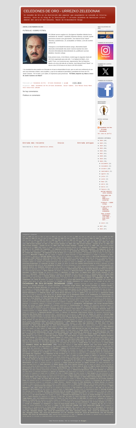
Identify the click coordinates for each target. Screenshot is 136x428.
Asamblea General (28, 267)
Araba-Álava (101, 260)
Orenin (27, 373)
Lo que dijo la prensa (75, 353)
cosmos (111, 287)
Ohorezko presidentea (41, 371)
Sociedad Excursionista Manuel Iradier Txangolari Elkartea (64, 393)
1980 (32, 242)
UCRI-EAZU (83, 398)
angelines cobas (106, 258)
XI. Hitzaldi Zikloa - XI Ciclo (101, 409)
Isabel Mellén (83, 330)
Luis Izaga (40, 355)
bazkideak (26, 272)
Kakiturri (46, 348)
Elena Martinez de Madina (31, 296)
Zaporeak (80, 414)
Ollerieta (90, 371)
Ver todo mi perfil (105, 133)
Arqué (59, 263)
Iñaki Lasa (63, 328)
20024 (50, 242)
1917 (112, 236)
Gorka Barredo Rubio (75, 318)
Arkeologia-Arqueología (30, 263)
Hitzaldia (108, 321)
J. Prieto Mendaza (99, 332)
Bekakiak (51, 274)
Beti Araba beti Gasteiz (82, 274)
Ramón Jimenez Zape (80, 384)
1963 (65, 240)
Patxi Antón (29, 377)
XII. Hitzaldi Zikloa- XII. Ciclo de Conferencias (46, 411)
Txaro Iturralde (80, 396)
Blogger (83, 421)
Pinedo (72, 378)
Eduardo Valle (45, 292)
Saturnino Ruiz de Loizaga (62, 391)
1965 (71, 240)
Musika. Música (75, 368)
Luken (74, 355)
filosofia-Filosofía (28, 310)
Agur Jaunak (51, 254)
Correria (104, 287)
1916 (105, 236)
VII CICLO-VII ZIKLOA (70, 405)
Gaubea (91, 314)
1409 (24, 236)
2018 (32, 85)
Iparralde (37, 330)
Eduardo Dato (107, 291)
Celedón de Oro (88, 281)
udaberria (92, 398)
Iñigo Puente (106, 328)
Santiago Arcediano (107, 389)
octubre (104, 168)
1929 (68, 238)
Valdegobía (36, 403)
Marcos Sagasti (93, 357)
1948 (35, 240)
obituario (110, 369)
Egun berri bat (93, 292)
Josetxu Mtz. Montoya (64, 344)
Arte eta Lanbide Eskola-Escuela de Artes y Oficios (89, 263)
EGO (75, 292)
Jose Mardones (33, 341)
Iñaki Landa (52, 328)
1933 (85, 238)
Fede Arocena (29, 308)
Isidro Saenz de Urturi (99, 330)
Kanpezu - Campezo (59, 348)
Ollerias (81, 371)
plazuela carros (34, 380)
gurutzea (80, 319)
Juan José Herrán (76, 346)
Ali (63, 256)
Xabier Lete (82, 409)
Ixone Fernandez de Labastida (79, 332)
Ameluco (69, 256)
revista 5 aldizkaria (61, 385)
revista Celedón (75, 385)
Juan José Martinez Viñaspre (92, 346)
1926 (55, 238)
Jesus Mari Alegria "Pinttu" (55, 335)
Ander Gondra (35, 258)
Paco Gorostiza (103, 373)
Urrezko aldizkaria (82, 402)
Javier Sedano (92, 334)
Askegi (68, 267)
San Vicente (46, 389)
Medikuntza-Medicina (92, 360)
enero (103, 223)
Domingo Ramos (64, 291)
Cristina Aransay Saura (41, 289)
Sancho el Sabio (57, 389)
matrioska (79, 360)
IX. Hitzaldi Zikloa (57, 332)
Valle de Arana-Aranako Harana (64, 403)
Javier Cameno (68, 85)
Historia (98, 321)
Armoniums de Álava (48, 263)
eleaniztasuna (106, 294)
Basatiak (66, 270)
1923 (44, 238)
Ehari (26, 294)
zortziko (36, 416)
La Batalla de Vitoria (100, 350)
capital (51, 279)
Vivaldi (77, 407)
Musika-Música (62, 368)
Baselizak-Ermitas (78, 270)
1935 (97, 238)
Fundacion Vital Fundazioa (103, 310)
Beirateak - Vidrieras (38, 274)
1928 (62, 238)
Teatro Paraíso (33, 396)
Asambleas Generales (44, 267)
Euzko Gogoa (79, 307)
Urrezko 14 (91, 400)
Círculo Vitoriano (38, 285)
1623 (29, 236)
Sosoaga (51, 394)
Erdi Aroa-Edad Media (72, 300)
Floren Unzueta (43, 310)
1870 (71, 236)
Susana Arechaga (95, 394)
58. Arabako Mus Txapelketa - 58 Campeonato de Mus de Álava (90, 251)
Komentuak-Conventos (37, 350)
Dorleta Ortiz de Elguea (79, 291)
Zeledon (88, 414)
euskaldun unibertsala (60, 305)
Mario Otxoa (87, 359)
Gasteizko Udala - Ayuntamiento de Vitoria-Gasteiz (60, 314)
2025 (102, 143)
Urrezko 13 (82, 400)
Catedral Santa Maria (29, 281)
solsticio (90, 393)
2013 (63, 242)
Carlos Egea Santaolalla (76, 279)
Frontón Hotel (87, 310)
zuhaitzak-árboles (47, 416)
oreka (111, 371)
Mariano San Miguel (74, 359)
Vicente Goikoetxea (35, 405)
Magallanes (103, 355)
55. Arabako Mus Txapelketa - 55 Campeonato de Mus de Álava (52, 249)
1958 (52, 240)
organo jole (44, 373)
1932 (80, 238)
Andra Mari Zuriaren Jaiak (52, 258)
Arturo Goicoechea (69, 265)
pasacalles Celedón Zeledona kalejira (100, 375)
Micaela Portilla (46, 362)
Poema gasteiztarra (59, 380)
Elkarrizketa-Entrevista (84, 296)
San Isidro (89, 387)
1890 (83, 236)
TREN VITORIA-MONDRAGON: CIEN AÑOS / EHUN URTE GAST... (106, 217)
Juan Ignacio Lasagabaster (60, 346)
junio (103, 179)
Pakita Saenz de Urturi (39, 375)
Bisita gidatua (49, 276)
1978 (112, 240)
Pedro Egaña (63, 376)
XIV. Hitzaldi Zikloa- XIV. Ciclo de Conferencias (41, 412)
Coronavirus (94, 287)
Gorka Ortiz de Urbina (103, 318)
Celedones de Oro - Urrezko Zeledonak (106, 129)
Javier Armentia (49, 334)
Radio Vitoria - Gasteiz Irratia (65, 382)
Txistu (59, 398)
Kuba (88, 350)
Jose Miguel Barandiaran (49, 342)
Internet (97, 326)
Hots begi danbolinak (86, 323)
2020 (102, 156)
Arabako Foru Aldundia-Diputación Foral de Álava (52, 261)
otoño (59, 373)
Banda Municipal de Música (33, 270)
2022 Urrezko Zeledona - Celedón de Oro (90, 244)
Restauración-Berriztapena (43, 386)
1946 (29, 240)
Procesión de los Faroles (102, 380)
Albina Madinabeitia (85, 254)
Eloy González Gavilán (51, 298)
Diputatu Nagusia (28, 291)
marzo (103, 187)
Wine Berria (110, 407)
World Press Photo (31, 409)
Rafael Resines (100, 382)
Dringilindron (96, 291)
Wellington (99, 407)
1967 (83, 240)
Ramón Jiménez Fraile (64, 384)
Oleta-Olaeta (72, 371)
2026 (102, 140)
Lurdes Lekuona (84, 355)
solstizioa (100, 393)
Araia (72, 261)
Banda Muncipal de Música (76, 269)
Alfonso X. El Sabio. (107, 254)
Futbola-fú (33, 312)
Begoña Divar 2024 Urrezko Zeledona (95, 272)
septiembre (105, 171)
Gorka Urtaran (27, 319)
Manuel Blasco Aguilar (46, 357)
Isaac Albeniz (61, 330)
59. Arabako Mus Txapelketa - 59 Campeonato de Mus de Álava (43, 253)
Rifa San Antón (102, 385)
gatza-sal (82, 314)
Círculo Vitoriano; (54, 285)
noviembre (105, 166)
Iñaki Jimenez (30, 328)
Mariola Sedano (99, 359)
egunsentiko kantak (107, 292)
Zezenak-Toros (98, 414)
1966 (77, 240)
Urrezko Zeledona (98, 402)
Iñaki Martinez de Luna (79, 328)
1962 (59, 240)
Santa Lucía (79, 389)
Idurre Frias (77, 325)
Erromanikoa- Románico (37, 303)
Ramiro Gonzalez (34, 384)
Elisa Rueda (70, 296)
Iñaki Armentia (108, 326)
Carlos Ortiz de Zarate (94, 279)
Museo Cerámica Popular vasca (45, 368)
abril (103, 184)
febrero (104, 189)
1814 (53, 236)
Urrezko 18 (29, 402)
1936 (103, 238)
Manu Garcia (33, 357)
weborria (90, 407)
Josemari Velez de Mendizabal (39, 344)
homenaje (72, 323)
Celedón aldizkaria (73, 281)
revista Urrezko (89, 386)
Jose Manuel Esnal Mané (83, 85)
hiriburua (89, 321)
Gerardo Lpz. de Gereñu (79, 316)
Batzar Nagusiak (105, 270)
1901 (88, 236)
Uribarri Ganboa (53, 400)
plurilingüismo (46, 380)
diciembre (105, 163)
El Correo (48, 294)
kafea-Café (37, 348)
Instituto (89, 326)
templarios (44, 396)
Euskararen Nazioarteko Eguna (102, 305)
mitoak (45, 366)
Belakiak (59, 274)
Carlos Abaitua (60, 279)
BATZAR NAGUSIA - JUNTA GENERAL (107, 192)
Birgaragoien (37, 276)
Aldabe (96, 254)
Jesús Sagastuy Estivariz (105, 335)
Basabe (59, 270)
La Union (64, 352)
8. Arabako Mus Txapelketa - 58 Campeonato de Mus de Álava (84, 252)
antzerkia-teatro (70, 260)
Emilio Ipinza (96, 298)
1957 (47, 240)
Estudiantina (67, 303)
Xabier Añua (72, 409)
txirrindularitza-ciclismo (45, 398)
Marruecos (28, 360)
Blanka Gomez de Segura (95, 276)
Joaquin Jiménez (55, 337)
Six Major (38, 393)
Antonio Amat (57, 260)
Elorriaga (25, 298)
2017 (102, 226)
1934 (91, 238)
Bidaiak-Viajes (97, 274)
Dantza (60, 289)
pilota (64, 378)
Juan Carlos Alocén (100, 344)
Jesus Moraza (72, 335)
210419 (44, 247)
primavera (87, 380)
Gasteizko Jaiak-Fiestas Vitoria (82, 312)
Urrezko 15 (100, 400)
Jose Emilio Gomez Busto (76, 339)
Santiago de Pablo (43, 391)
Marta (36, 360)
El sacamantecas (93, 294)
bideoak (28, 276)
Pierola (27, 378)
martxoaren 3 (68, 360)
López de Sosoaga (91, 353)
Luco (100, 353)
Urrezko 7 (50, 402)
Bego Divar (75, 272)
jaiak (38, 334)
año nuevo (91, 260)
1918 (26, 238)
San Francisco (77, 387)
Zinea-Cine (108, 414)
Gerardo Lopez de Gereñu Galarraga (56, 316)
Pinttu (79, 378)
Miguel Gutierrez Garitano (72, 362)
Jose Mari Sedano (93, 341)
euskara (86, 305)
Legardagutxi (82, 351)
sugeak (58, 394)
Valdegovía (47, 403)
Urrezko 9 (68, 402)
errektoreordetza (97, 301)
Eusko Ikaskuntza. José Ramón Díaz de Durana (59, 307)
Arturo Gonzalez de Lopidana (86, 265)
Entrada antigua (85, 143)
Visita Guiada (51, 407)
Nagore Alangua (88, 368)
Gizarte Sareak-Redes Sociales (48, 317)
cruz (53, 289)
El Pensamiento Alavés (77, 294)
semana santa (93, 391)
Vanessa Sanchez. (83, 403)
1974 (100, 240)
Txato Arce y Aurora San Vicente (99, 396)
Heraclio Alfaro (40, 321)
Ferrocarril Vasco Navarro (72, 309)
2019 (102, 158)
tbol (24, 396)
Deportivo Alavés (70, 289)
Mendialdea (106, 360)
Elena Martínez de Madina (52, 296)
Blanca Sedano (78, 276)
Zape (73, 414)
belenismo (68, 274)
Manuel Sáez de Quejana (79, 357)
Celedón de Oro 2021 (103, 281)
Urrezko (63, 400)
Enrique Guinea (58, 300)
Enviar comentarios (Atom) (43, 147)
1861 (65, 236)
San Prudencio (35, 389)
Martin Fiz (57, 360)
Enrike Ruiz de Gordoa (42, 300)
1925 (50, 238)
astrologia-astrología (91, 267)
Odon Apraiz (29, 371)
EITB (33, 294)
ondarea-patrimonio (101, 371)
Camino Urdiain (86, 277)
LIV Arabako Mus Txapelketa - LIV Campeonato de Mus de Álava (44, 353)
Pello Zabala (109, 376)
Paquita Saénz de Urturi (76, 375)
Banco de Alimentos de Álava (56, 268)
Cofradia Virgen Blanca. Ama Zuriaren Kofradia (81, 285)
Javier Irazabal (78, 334)
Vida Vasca (47, 405)
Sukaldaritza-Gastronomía (71, 394)
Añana (82, 260)
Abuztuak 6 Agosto (37, 254)
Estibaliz (57, 303)
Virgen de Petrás (39, 407)
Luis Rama (66, 355)
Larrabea (73, 351)
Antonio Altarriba (43, 260)
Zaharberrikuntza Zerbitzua (61, 414)
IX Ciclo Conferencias (38, 332)
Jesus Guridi (27, 335)
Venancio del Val (97, 403)
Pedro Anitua (53, 376)
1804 (41, 236)
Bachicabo (34, 268)
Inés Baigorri (64, 326)
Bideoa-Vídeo (109, 274)
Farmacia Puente (91, 307)
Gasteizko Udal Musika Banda (32, 314)
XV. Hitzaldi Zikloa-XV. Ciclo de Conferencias (82, 412)
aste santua (77, 267)
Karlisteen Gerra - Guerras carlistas (81, 348)
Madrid (94, 355)
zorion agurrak (27, 416)
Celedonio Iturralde (80, 283)
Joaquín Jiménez (68, 337)
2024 (102, 145)
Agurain (60, 254)
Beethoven (65, 272)
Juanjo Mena (107, 346)
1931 (73, 238)
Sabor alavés (38, 387)
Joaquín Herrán (42, 337)
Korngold (72, 350)
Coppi (85, 287)
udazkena (101, 398)
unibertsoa (33, 400)
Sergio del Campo (106, 391)
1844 (59, 236)
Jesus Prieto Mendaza (86, 335)
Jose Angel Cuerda (83, 337)
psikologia (48, 382)
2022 (102, 151)
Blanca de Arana (65, 276)
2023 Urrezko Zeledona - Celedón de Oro (36, 245)
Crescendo (28, 289)
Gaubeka (99, 314)
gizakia (33, 317)
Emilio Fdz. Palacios (82, 298)
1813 (47, 236)
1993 (38, 242)
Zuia (57, 416)
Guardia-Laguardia (69, 319)
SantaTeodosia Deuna (92, 389)
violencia (108, 405)
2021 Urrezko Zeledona (58, 244)
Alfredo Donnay (46, 256)
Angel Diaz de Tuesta (92, 258)
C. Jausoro (74, 277)
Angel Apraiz (79, 258)
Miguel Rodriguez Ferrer (30, 364)
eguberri (82, 292)
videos (56, 405)
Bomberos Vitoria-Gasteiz (52, 277)
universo (43, 400)
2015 (74, 242)
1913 (100, 236)
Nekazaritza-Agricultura (81, 369)
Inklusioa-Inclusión (77, 326)
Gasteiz (64, 312)
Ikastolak (25, 326)
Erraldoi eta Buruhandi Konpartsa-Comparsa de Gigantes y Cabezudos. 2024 (54, 301)
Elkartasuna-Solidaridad (102, 296)
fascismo (102, 307)
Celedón (60, 281)
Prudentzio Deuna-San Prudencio (32, 382)
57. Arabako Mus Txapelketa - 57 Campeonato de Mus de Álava (48, 251)
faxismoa (110, 307)
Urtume (27, 403)
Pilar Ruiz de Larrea (52, 378)
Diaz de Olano (107, 289)
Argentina (107, 261)
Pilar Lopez (37, 378)
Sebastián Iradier (80, 391)
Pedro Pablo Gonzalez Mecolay (92, 377)
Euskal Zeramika (44, 305)
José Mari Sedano (106, 341)
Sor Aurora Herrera (39, 394)
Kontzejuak (63, 350)
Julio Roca (26, 348)
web (84, 407)
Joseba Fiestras (96, 342)
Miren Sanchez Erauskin (75, 364)
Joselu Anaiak (108, 342)
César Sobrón (93, 283)
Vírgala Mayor (27, 407)
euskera (25, 307)
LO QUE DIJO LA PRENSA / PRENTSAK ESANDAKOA (106, 209)
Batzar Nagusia (92, 270)
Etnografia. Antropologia (83, 303)
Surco (85, 394)
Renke (29, 385)
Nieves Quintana (98, 369)
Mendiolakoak (27, 362)
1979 (26, 242)
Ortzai (53, 373)
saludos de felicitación (63, 387)
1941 (24, 240)
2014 (68, 242)
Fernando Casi (55, 309)
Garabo (57, 312)
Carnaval (108, 279)
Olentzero (62, 371)
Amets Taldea (85, 256)
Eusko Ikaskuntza (36, 307)
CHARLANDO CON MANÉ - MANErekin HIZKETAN (106, 198)
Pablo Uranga (68, 373)
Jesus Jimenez (38, 335)
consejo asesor (55, 287)
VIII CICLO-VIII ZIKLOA (31, 87)
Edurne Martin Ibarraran (63, 292)
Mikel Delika (58, 364)
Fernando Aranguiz (41, 308)
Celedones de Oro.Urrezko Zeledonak (49, 85)
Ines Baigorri (53, 326)
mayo (103, 181)
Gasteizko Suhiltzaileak (104, 312)
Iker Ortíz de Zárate (38, 326)
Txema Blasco (27, 398)
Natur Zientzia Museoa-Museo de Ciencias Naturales (48, 369)
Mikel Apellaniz (45, 364)
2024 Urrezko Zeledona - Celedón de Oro (74, 245)
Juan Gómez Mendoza (44, 346)
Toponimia (53, 396)
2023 (102, 148)
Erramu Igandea (84, 301)
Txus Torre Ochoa (70, 398)
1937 (109, 238)
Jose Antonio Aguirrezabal (100, 337)
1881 (76, 236)
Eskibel (50, 303)
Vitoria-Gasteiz (65, 407)
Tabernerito (107, 394)
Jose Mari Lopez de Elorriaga (74, 341)
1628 (36, 236)
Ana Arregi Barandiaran (100, 256)
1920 (33, 238)
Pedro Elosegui (75, 377)
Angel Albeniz (68, 258)
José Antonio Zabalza (59, 339)
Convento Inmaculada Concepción (71, 287)
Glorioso (62, 317)
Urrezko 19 (39, 402)
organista (34, 373)
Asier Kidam (59, 267)
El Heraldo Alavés (60, 294)
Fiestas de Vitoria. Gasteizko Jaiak (97, 309)
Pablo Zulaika (80, 373)
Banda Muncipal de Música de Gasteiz (101, 269)
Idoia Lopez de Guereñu (41, 325)
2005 (56, 242)
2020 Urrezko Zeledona (34, 244)
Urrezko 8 (59, 402)
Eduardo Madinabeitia (30, 292)
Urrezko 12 (72, 400)
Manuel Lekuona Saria (63, 357)
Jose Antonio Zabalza (42, 339)
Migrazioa (57, 362)
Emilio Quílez (27, 300)
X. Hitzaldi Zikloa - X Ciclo (52, 409)
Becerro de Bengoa (52, 272)
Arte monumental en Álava (52, 265)
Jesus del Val (106, 334)
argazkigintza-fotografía (94, 261)
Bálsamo (43, 268)
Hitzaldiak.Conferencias (31, 323)
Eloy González (35, 298)
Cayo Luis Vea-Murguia (47, 281)
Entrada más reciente (33, 143)
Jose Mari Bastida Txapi (51, 341)
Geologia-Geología (36, 316)
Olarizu (53, 371)
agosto (104, 174)
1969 (94, 240)
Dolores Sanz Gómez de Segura (46, 291)
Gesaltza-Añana (95, 316)
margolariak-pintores (107, 357)
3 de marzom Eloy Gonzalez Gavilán (66, 247)
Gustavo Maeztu (91, 319)
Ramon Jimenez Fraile (49, 384)
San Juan (98, 387)
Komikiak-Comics (51, 350)
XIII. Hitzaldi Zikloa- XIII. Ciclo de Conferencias (89, 411)
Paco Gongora (91, 373)
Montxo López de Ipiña (80, 366)
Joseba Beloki (83, 342)
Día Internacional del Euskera (89, 289)
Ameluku (77, 256)
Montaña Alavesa (64, 366)
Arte (66, 263)
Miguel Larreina (90, 362)
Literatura (107, 352)
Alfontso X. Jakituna (31, 256)
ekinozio (39, 294)
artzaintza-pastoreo (103, 265)
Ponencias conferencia (75, 380)
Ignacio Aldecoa (90, 325)
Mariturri (110, 359)
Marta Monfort (46, 360)
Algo (57, 256)
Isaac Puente (72, 330)
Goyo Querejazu (40, 319)
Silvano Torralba (28, 393)
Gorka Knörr (88, 317)
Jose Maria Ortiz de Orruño (31, 342)
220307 (51, 247)
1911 (94, 236)
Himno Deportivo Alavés (74, 321)
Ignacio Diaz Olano (105, 325)
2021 (102, 153)
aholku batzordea (71, 254)
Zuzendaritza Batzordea (68, 416)
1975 (106, 240)
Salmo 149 (49, 387)
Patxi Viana (42, 377)
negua (68, 369)
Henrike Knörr (103, 319)
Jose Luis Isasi (93, 339)
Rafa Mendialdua (85, 382)
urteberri (110, 402)
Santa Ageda (69, 389)
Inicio (61, 143)
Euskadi (33, 305)
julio (103, 176)
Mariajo (41, 359)
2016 (102, 229)
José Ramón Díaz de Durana (68, 342)
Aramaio (80, 261)
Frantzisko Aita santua (73, 310)
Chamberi (103, 283)
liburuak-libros (95, 352)
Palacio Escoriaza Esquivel (57, 375)
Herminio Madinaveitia (56, 321)
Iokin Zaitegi (27, 330)
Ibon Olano (101, 323)
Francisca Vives (56, 310)
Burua (65, 277)
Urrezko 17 (109, 400)
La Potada (55, 351)
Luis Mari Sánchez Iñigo (53, 355)
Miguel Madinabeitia (105, 362)
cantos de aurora (39, 279)
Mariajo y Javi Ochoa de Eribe (56, 359)
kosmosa (81, 350)
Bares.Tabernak (49, 270)
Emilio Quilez (107, 298)
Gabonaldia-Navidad (45, 312)
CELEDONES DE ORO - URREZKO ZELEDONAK (62, 11)
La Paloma (45, 352)
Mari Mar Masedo (30, 359)
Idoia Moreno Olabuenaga (61, 325)
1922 (39, 238)
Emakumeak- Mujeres (67, 298)
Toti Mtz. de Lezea (65, 396)
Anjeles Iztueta (28, 260)
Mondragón (53, 366)
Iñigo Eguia (95, 328)
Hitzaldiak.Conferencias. (55, 323)
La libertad (35, 352)
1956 (40, 240)
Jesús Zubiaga (30, 337)
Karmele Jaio (100, 348)
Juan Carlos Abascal (81, 344)
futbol (24, 312)
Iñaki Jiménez (41, 328)
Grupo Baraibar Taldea (54, 319)
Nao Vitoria (100, 368)
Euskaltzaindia (75, 305)
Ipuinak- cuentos (48, 330)
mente (36, 362)
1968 (89, 240)
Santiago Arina (30, 391)
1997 (44, 242)
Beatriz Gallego (38, 272)
